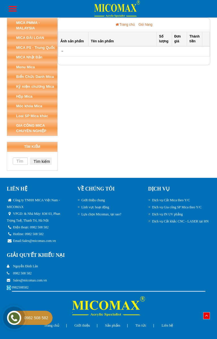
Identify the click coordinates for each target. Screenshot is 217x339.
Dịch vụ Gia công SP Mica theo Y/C (176, 207)
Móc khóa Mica (29, 106)
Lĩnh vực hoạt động (95, 207)
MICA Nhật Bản (29, 57)
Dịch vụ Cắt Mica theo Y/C (171, 200)
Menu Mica (25, 67)
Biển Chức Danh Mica (35, 77)
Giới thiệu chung (93, 200)
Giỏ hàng (145, 25)
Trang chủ (125, 25)
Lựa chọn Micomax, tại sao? (101, 214)
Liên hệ (167, 325)
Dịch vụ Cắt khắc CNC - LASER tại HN (180, 221)
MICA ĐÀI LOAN (30, 38)
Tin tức (140, 325)
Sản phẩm (112, 325)
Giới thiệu (82, 325)
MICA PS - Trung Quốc (35, 47)
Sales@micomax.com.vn (39, 241)
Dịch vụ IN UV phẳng (167, 214)
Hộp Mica (24, 96)
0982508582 (20, 287)
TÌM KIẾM (32, 147)
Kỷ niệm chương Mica (35, 86)
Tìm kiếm (42, 161)
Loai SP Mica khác (32, 116)
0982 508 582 (36, 318)
